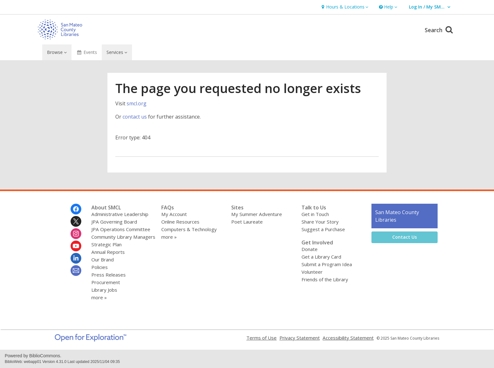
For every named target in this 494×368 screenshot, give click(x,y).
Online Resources (180, 222)
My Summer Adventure (256, 214)
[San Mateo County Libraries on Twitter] (76, 221)
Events (86, 52)
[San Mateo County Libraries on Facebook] (76, 209)
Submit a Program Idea (327, 264)
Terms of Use (261, 338)
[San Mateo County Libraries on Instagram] (76, 233)
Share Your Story (320, 222)
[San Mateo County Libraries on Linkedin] (76, 258)
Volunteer (312, 272)
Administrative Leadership (119, 214)
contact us (135, 116)
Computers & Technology (189, 229)
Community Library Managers (123, 237)
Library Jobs (104, 290)
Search (440, 29)
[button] (344, 7)
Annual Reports (108, 252)
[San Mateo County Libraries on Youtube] (76, 246)
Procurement (105, 282)
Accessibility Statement (348, 338)
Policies (99, 267)
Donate (310, 249)
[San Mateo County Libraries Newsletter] (76, 270)
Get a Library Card (321, 257)
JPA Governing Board (114, 222)
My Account (174, 214)
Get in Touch (315, 214)
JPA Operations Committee (120, 229)
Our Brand (102, 259)
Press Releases (108, 275)
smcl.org (136, 103)
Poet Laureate (247, 222)
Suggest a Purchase (323, 229)
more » (99, 297)
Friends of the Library (325, 279)
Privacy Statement (299, 338)
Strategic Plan (106, 244)
